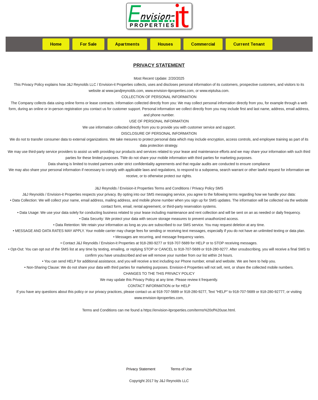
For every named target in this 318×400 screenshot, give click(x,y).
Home (56, 44)
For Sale (88, 44)
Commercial (203, 44)
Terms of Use (181, 369)
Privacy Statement (140, 369)
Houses (165, 44)
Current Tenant (249, 44)
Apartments (127, 44)
